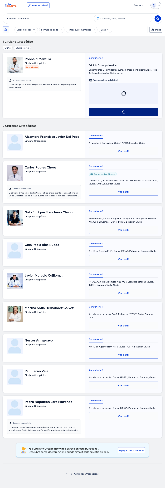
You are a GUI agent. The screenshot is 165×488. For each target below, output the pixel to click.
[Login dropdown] (155, 5)
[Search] (158, 18)
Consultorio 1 (96, 57)
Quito (8, 47)
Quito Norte (22, 47)
